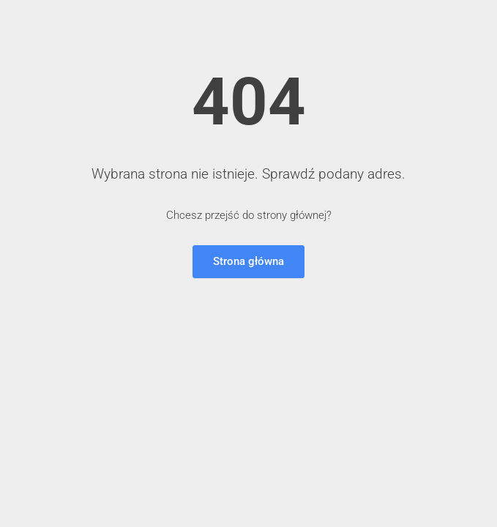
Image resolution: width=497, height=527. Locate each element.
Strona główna (248, 261)
